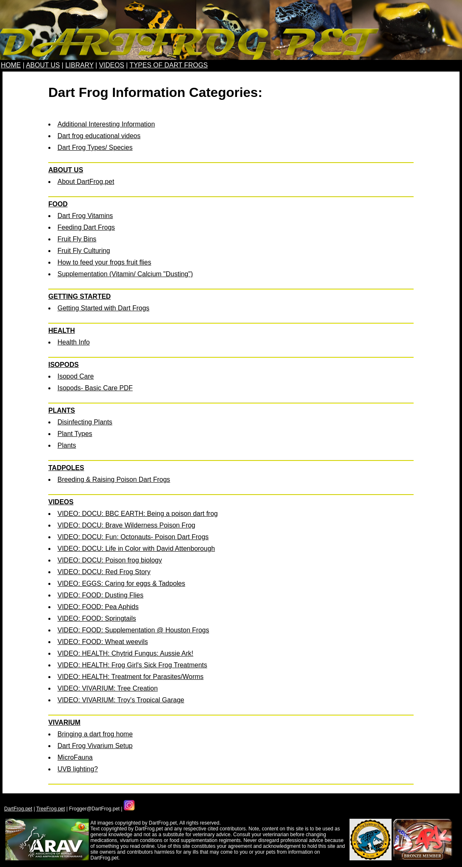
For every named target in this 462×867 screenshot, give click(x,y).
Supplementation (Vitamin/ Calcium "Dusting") (125, 273)
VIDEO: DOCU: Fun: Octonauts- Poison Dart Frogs (133, 536)
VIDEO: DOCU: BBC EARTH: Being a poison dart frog (137, 513)
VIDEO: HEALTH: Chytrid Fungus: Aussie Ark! (125, 653)
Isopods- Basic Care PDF (95, 387)
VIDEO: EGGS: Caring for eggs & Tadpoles (121, 583)
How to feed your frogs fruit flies (104, 262)
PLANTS (61, 410)
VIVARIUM (64, 722)
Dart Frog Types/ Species (94, 147)
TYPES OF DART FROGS (169, 65)
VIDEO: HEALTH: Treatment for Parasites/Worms (130, 676)
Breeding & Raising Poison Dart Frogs (113, 479)
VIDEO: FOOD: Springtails (96, 618)
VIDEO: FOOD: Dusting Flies (100, 595)
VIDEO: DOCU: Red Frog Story (103, 571)
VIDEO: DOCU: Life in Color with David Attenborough (136, 548)
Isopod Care (75, 376)
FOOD (57, 204)
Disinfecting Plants (84, 422)
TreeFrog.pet (50, 809)
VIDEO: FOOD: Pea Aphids (98, 606)
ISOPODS (63, 364)
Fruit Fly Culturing (83, 250)
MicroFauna (74, 757)
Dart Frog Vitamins (85, 215)
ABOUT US (43, 65)
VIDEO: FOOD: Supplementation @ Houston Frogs (133, 630)
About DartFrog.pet (85, 181)
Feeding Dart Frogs (86, 227)
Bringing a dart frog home (95, 734)
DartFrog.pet (18, 809)
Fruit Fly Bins (76, 239)
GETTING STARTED (79, 296)
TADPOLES (66, 467)
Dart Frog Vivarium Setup (94, 745)
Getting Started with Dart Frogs (103, 308)
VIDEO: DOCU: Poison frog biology (109, 560)
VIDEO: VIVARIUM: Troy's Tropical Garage (120, 700)
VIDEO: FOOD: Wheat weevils (102, 641)
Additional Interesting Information (106, 124)
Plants (66, 445)
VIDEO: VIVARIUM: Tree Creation (107, 688)
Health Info (73, 342)
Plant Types (74, 433)
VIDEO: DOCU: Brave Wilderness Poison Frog (126, 525)
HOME (11, 65)
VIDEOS (111, 65)
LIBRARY (79, 65)
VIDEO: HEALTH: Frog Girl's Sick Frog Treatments (132, 665)
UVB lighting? (77, 769)
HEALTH (61, 330)
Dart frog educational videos (98, 135)
